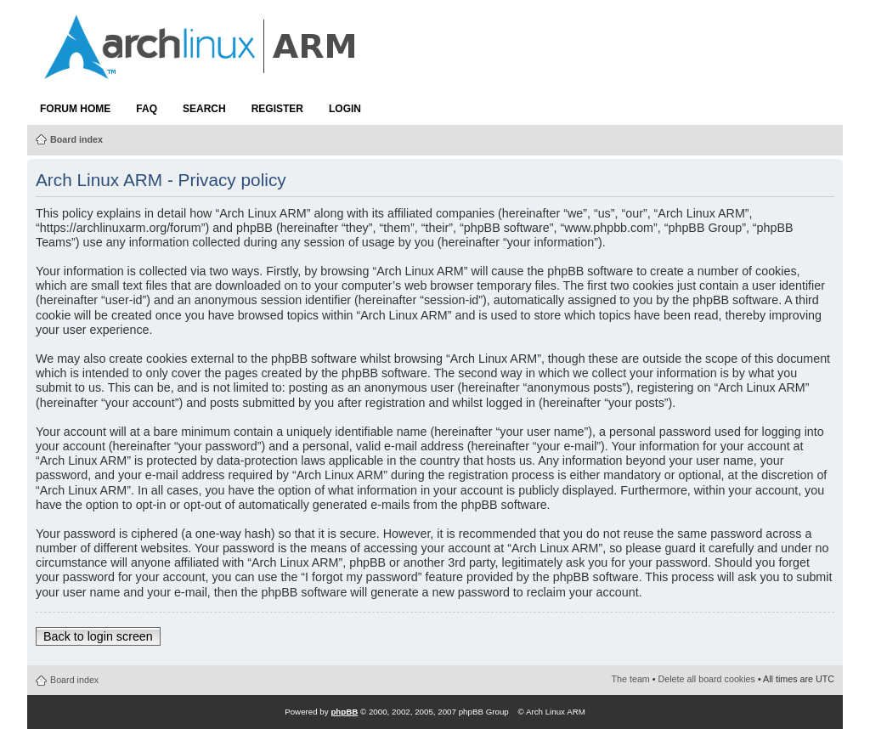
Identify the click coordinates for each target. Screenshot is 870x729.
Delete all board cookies (706, 679)
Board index (76, 139)
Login (345, 109)
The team (631, 679)
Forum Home (75, 109)
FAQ (146, 109)
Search (204, 109)
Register (277, 109)
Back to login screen (98, 636)
